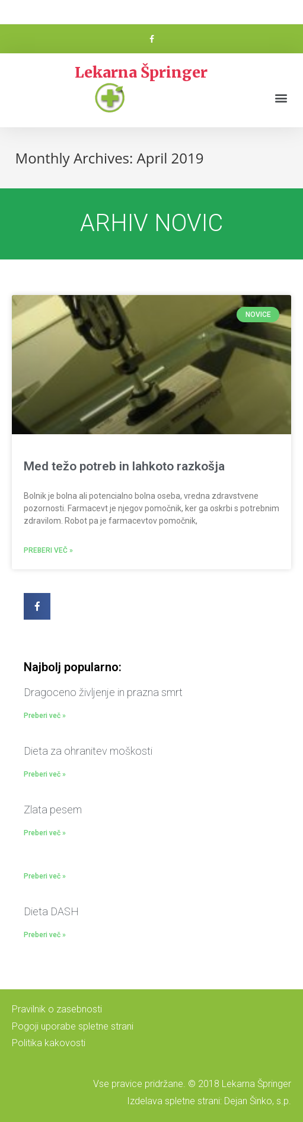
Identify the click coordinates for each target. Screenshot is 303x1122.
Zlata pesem (53, 809)
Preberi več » (48, 550)
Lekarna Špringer (141, 72)
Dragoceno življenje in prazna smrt (103, 692)
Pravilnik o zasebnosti (57, 1009)
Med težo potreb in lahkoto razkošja (124, 466)
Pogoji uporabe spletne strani (72, 1026)
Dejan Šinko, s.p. (257, 1101)
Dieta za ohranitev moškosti (88, 751)
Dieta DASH (51, 911)
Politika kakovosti (48, 1043)
